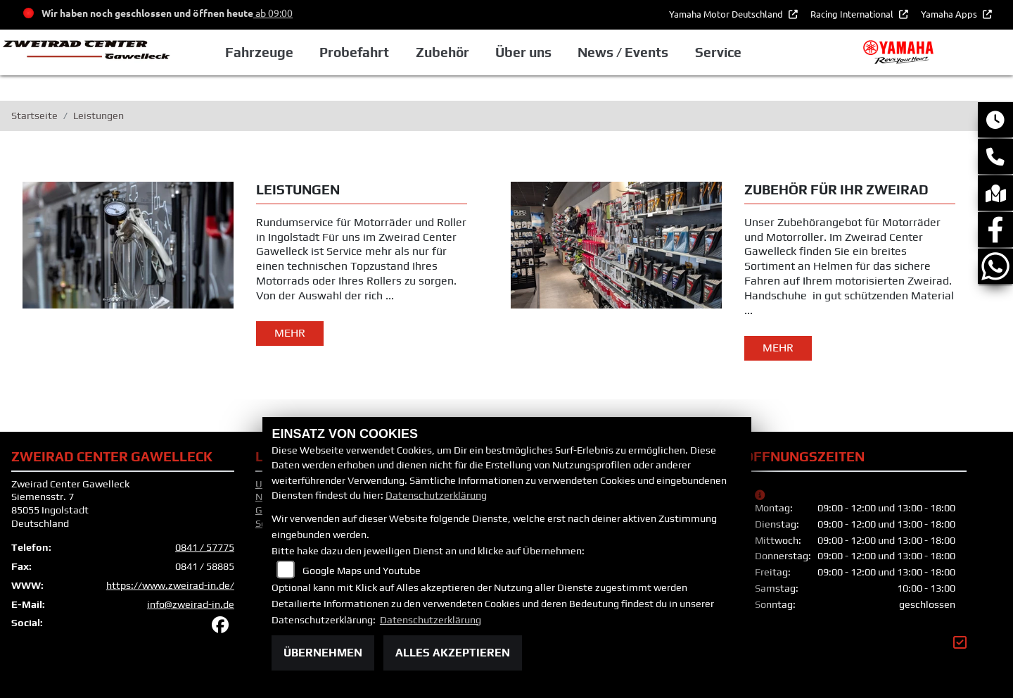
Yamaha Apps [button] (950, 14)
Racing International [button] (853, 14)
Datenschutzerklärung (436, 495)
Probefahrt (354, 52)
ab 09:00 (273, 12)
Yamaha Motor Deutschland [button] (727, 14)
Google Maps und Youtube (361, 570)
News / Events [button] (623, 52)
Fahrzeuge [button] (259, 52)
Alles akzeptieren (452, 652)
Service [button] (718, 52)
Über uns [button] (523, 52)
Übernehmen (322, 652)
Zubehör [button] (442, 52)
